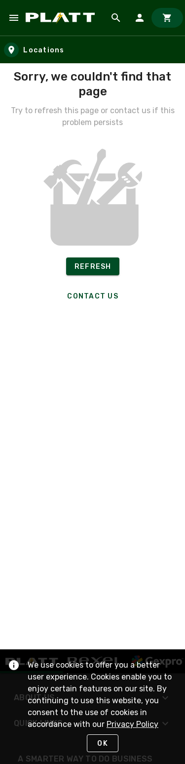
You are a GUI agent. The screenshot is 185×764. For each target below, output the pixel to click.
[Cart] (167, 18)
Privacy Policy (132, 724)
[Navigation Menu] (14, 18)
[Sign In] (139, 18)
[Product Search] (116, 18)
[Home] (62, 18)
